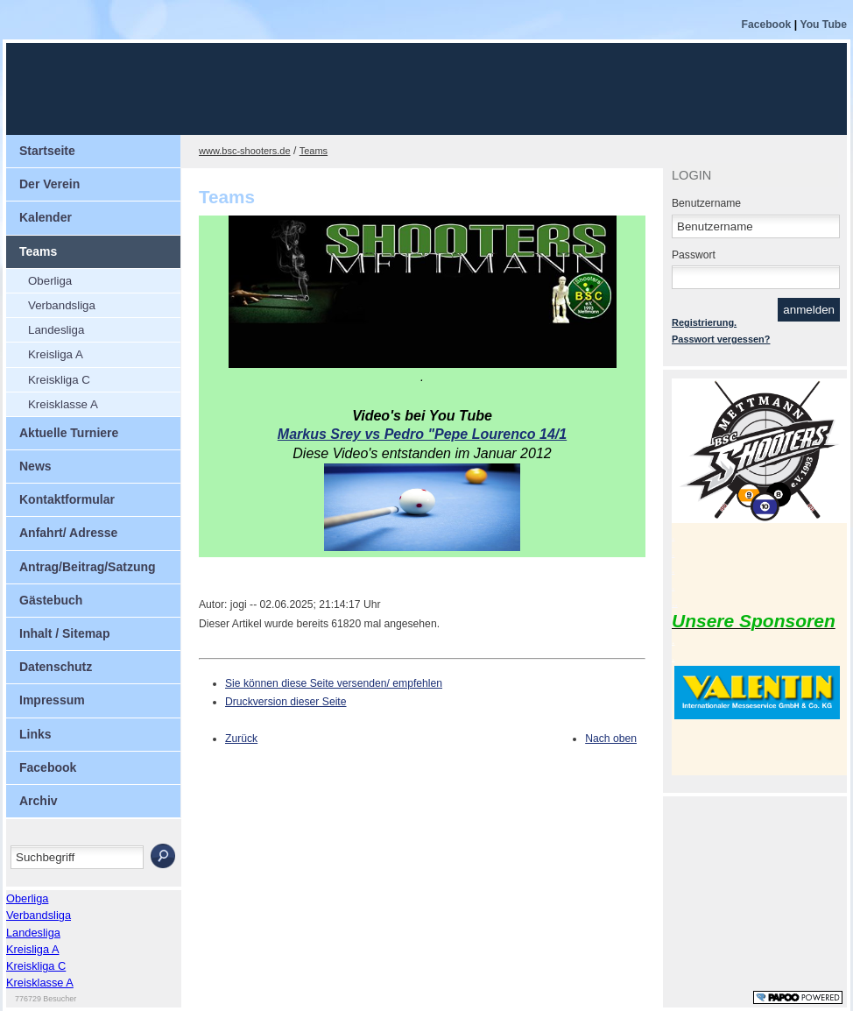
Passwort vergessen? (721, 339)
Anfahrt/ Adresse (68, 533)
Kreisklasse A (63, 404)
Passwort (694, 255)
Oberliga (50, 280)
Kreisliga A (55, 354)
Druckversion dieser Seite (286, 702)
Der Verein (49, 184)
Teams (38, 251)
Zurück (241, 738)
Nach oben (611, 738)
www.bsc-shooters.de (245, 150)
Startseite (47, 151)
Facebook (767, 24)
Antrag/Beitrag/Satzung (87, 567)
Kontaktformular (67, 499)
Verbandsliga (61, 305)
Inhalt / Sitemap (64, 633)
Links (35, 734)
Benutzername (706, 203)
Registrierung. (704, 322)
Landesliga (56, 329)
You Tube (823, 24)
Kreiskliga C (59, 379)
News (35, 466)
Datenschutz (55, 667)
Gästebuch (50, 600)
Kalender (45, 217)
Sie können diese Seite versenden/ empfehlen (333, 683)
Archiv (38, 801)
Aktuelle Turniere (68, 433)
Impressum (52, 700)
